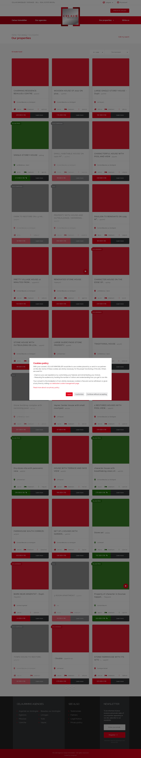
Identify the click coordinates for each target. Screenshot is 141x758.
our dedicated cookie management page (64, 383)
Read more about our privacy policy (46, 387)
